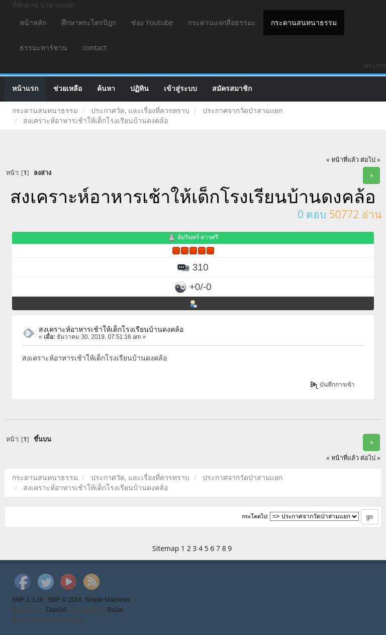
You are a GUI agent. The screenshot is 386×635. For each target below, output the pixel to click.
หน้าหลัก (33, 22)
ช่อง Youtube (152, 22)
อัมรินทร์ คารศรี (197, 237)
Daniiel (56, 609)
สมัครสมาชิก (232, 89)
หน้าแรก (25, 89)
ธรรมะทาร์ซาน (43, 47)
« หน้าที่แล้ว (342, 159)
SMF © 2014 (64, 599)
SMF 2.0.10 (27, 599)
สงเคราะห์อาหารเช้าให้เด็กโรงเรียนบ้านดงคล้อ (111, 329)
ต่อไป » (370, 159)
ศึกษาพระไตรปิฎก (88, 22)
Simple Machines (108, 599)
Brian (115, 609)
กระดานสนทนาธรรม (304, 22)
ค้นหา (106, 89)
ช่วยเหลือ (67, 89)
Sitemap (165, 548)
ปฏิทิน (139, 89)
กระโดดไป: (255, 516)
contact (94, 47)
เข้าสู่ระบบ (180, 89)
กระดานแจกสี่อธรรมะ (222, 22)
